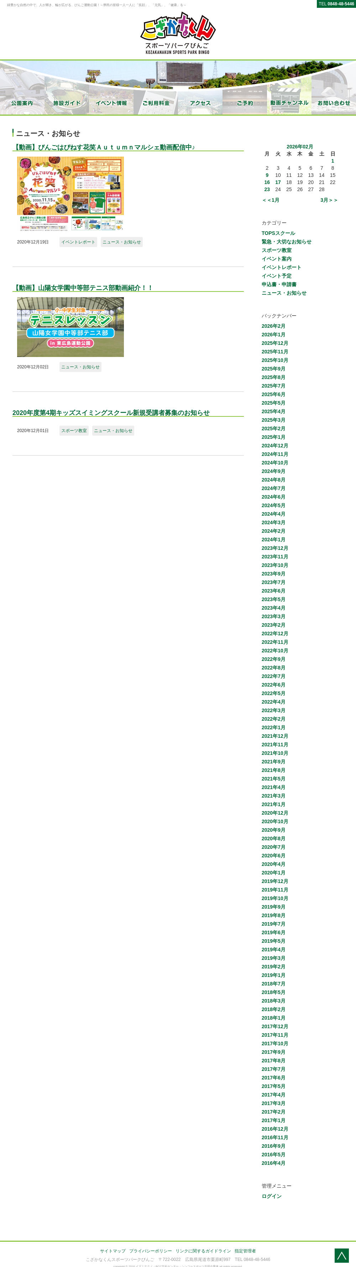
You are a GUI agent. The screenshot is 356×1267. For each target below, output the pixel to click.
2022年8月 (274, 668)
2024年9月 (274, 471)
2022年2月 (274, 719)
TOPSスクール (278, 233)
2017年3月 (274, 1103)
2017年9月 (274, 1052)
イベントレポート (78, 242)
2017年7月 (274, 1069)
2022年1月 (274, 727)
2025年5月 (274, 403)
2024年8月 (274, 480)
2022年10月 (275, 650)
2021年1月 (274, 804)
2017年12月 (275, 1026)
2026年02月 (300, 146)
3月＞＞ (329, 200)
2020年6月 (274, 855)
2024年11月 (275, 454)
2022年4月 (274, 702)
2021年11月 (275, 744)
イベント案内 (277, 259)
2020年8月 (274, 838)
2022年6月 (274, 685)
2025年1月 (274, 437)
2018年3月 (274, 1001)
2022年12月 (275, 633)
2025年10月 (275, 360)
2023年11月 (275, 556)
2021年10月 (275, 753)
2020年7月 (274, 847)
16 (267, 182)
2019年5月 (274, 941)
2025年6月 (274, 394)
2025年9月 (274, 369)
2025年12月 (275, 343)
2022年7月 (274, 676)
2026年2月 (274, 326)
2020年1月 (274, 873)
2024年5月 (274, 505)
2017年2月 (274, 1112)
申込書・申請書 (279, 284)
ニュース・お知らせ (122, 242)
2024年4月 (274, 514)
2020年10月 (275, 821)
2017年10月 (275, 1043)
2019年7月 (274, 924)
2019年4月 (274, 949)
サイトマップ (113, 1250)
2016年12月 (275, 1129)
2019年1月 (274, 975)
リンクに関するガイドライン (203, 1250)
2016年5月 (274, 1154)
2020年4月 (274, 864)
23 (267, 189)
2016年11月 (275, 1137)
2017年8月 (274, 1060)
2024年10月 (275, 463)
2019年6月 (274, 932)
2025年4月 (274, 411)
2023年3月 (274, 616)
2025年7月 (274, 386)
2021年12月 (275, 736)
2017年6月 (274, 1078)
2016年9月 (274, 1146)
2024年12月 (275, 445)
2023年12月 (275, 548)
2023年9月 (274, 574)
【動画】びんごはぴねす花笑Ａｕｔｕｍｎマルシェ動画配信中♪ (103, 147)
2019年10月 (275, 898)
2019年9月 (274, 907)
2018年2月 (274, 1009)
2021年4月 (274, 787)
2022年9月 (274, 659)
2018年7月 (274, 984)
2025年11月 (275, 351)
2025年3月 (274, 420)
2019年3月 (274, 958)
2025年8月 (274, 377)
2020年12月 (275, 813)
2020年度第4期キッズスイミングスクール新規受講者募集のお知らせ (111, 412)
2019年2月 (274, 966)
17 (278, 182)
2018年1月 (274, 1018)
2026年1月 (274, 334)
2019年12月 (275, 881)
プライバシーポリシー (150, 1250)
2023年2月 (274, 625)
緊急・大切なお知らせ (287, 242)
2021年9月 (274, 761)
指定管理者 (245, 1250)
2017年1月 (274, 1120)
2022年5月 (274, 693)
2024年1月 (274, 539)
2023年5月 (274, 599)
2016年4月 (274, 1163)
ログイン (272, 1196)
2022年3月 (274, 710)
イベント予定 (277, 276)
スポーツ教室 (74, 430)
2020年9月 (274, 830)
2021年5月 (274, 779)
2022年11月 (275, 642)
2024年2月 (274, 531)
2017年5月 (274, 1086)
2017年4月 (274, 1095)
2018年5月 (274, 992)
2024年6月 (274, 497)
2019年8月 (274, 915)
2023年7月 (274, 582)
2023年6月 (274, 591)
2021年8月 (274, 770)
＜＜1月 (270, 200)
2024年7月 (274, 488)
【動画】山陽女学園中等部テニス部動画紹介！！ (82, 287)
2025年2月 (274, 428)
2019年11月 (275, 890)
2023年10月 (275, 565)
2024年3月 (274, 522)
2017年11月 (275, 1035)
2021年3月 (274, 796)
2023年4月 (274, 608)
